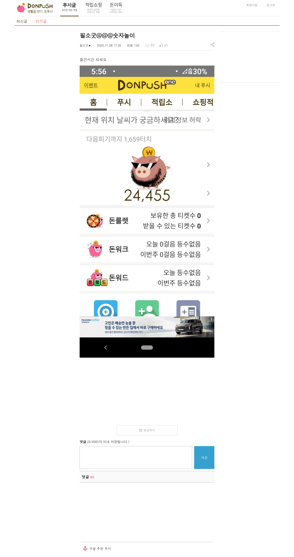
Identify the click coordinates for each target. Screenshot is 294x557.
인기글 (41, 21)
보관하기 (149, 430)
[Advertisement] (45, 92)
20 (165, 45)
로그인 (271, 5)
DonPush (34, 8)
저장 (204, 457)
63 (153, 45)
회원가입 (252, 5)
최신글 (21, 21)
